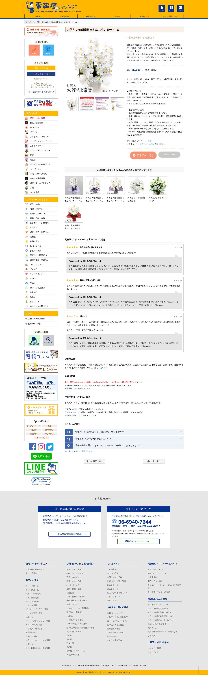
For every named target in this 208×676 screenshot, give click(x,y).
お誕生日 (70, 593)
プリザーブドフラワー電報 (37, 609)
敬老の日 (70, 644)
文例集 (117, 16)
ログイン (161, 8)
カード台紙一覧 (32, 586)
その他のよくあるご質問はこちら (78, 423)
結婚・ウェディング (74, 573)
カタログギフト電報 (34, 625)
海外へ (48, 50)
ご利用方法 (111, 569)
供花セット (30, 645)
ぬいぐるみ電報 (32, 602)
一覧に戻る (154, 433)
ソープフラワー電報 (34, 613)
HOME (37, 16)
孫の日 (69, 648)
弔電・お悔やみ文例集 (157, 624)
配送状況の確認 (113, 629)
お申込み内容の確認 (115, 625)
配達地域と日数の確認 (116, 581)
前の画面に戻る (94, 433)
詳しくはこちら (100, 340)
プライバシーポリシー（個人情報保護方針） (164, 586)
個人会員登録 (41, 68)
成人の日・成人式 (73, 632)
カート (171, 8)
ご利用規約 (152, 577)
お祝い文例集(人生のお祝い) (159, 613)
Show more (159, 277)
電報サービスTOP (155, 569)
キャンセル (48, 340)
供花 (149, 141)
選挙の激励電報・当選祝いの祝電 (80, 628)
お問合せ (180, 8)
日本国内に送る (143, 155)
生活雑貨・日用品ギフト (36, 629)
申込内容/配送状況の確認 (69, 534)
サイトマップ (112, 601)
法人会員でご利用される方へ (41, 92)
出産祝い (70, 616)
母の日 (69, 636)
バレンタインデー (73, 585)
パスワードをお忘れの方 (117, 617)
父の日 (69, 640)
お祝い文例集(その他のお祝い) (160, 620)
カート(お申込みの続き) (117, 621)
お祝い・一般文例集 (35, 318)
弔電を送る (90, 16)
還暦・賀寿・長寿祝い (75, 597)
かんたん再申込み (114, 641)
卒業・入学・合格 (73, 581)
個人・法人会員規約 (156, 581)
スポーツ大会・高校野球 (76, 624)
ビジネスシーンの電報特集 (77, 609)
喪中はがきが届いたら (75, 652)
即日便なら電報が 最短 (41, 103)
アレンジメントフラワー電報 (38, 621)
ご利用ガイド (143, 16)
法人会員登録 (41, 74)
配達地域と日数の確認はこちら (78, 360)
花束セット (30, 617)
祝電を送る (64, 16)
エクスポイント (113, 597)
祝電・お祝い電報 (73, 569)
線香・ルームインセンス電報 (38, 641)
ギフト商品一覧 (32, 590)
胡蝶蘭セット (31, 633)
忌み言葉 (151, 636)
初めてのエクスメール (157, 573)
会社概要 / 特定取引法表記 (159, 592)
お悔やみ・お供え (147, 144)
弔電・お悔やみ (72, 577)
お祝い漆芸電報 (32, 598)
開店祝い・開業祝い (74, 613)
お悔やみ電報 (31, 637)
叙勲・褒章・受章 (73, 589)
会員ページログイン (115, 613)
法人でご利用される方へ (117, 593)
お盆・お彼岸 (72, 605)
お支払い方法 (112, 573)
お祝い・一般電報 (33, 594)
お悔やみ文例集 (33, 324)
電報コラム (152, 628)
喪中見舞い (160, 144)
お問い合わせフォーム (138, 541)
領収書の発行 (112, 637)
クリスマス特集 (72, 656)
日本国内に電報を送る (35, 569)
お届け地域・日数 (170, 16)
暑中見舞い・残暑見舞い (76, 601)
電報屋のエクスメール (96, 673)
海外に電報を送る (33, 573)
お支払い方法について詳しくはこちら (80, 387)
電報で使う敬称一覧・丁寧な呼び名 (162, 632)
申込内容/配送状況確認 (34, 341)
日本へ (34, 50)
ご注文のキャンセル (115, 633)
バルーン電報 (31, 606)
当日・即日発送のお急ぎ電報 (38, 649)
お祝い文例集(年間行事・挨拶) (160, 616)
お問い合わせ (153, 653)
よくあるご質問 (154, 649)
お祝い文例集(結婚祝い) (158, 609)
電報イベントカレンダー (158, 605)
